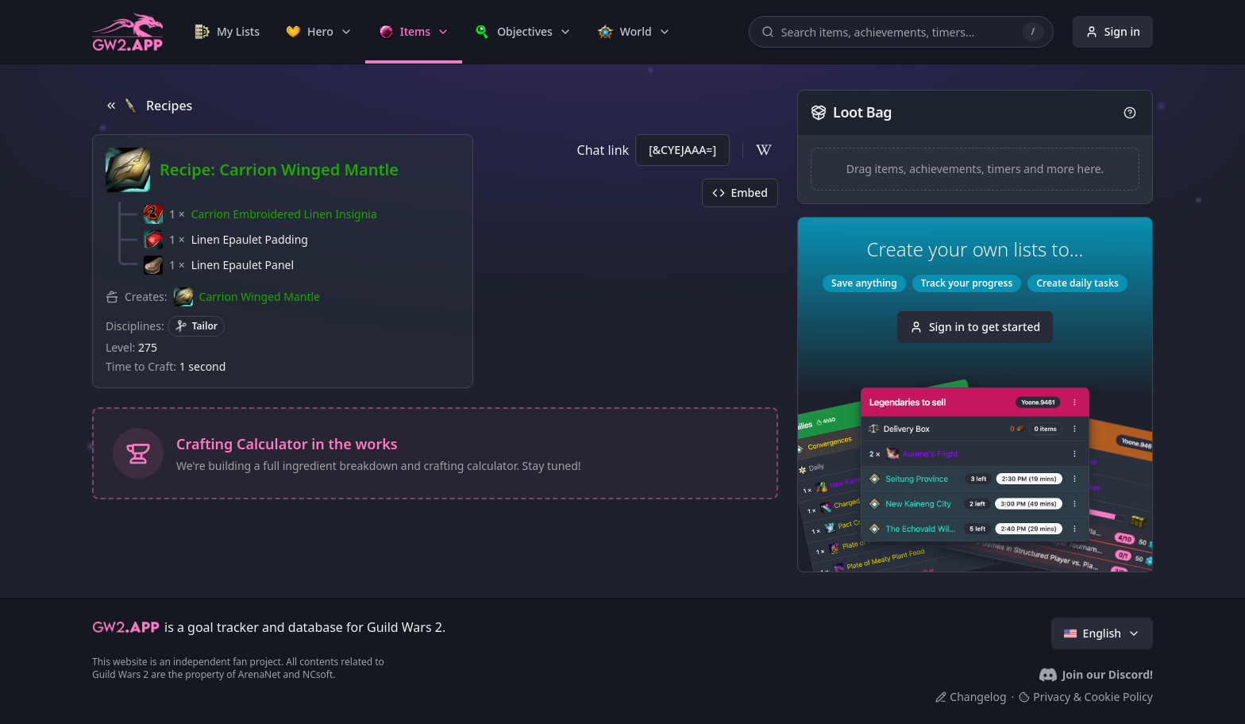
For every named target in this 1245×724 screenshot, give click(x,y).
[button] (260, 214)
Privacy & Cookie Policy (1086, 696)
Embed (740, 192)
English (1102, 633)
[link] (227, 32)
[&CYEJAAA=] (682, 149)
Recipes (148, 105)
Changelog (970, 696)
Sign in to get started (975, 326)
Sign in (1112, 31)
